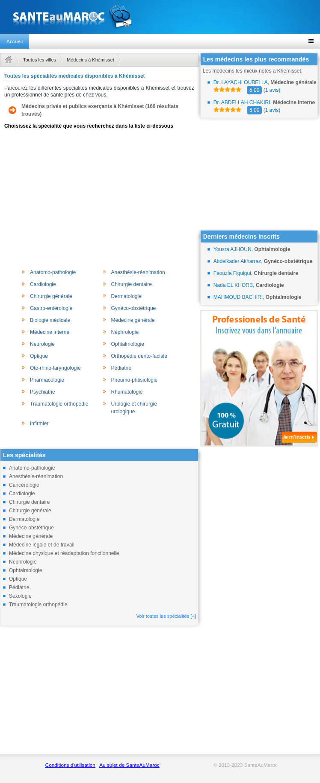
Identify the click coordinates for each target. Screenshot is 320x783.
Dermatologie (126, 296)
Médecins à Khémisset (90, 59)
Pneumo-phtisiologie (134, 380)
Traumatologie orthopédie (59, 404)
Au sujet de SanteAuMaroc (129, 765)
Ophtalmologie (127, 344)
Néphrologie (125, 332)
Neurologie (42, 344)
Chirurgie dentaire (131, 284)
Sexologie (20, 596)
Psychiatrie (42, 392)
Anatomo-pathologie (53, 272)
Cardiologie (43, 284)
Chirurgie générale (51, 296)
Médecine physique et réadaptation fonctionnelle (64, 553)
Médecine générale (133, 320)
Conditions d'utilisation (70, 765)
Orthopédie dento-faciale (139, 356)
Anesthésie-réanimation (138, 272)
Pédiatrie (121, 368)
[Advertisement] (99, 198)
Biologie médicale (50, 320)
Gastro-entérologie (51, 308)
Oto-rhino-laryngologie (55, 368)
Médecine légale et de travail (41, 545)
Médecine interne (49, 332)
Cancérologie (24, 485)
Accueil (14, 41)
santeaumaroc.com (160, 17)
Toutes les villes (39, 59)
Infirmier (39, 424)
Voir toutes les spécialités (166, 616)
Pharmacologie (47, 380)
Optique (39, 356)
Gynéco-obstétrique (133, 308)
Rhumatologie (127, 392)
